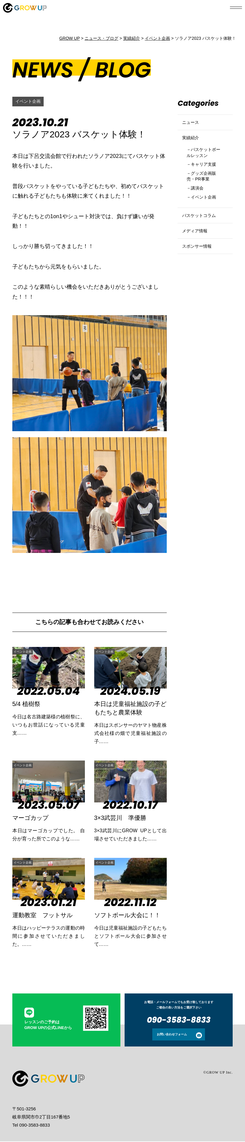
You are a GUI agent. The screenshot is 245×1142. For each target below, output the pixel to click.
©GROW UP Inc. (218, 1073)
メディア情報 (197, 258)
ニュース (192, 125)
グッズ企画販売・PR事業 (204, 191)
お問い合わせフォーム (172, 1035)
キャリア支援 (207, 178)
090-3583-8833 (179, 1020)
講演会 (199, 205)
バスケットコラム (202, 237)
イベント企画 (29, 101)
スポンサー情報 (200, 278)
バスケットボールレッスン (204, 164)
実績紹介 (192, 145)
